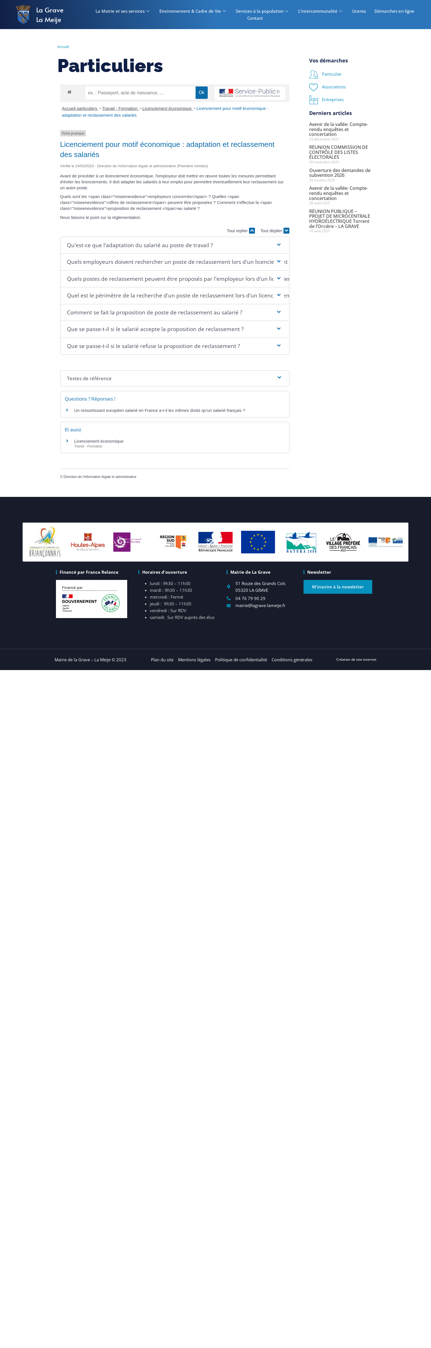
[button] (175, 245)
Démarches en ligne (394, 11)
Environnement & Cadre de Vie (193, 11)
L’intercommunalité (321, 11)
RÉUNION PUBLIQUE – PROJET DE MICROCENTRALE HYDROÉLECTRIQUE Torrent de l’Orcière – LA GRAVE (339, 218)
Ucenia (359, 11)
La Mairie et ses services (123, 11)
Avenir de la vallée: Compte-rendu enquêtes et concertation (338, 129)
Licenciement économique (167, 108)
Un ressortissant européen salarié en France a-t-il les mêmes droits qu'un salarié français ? (159, 410)
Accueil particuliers (80, 108)
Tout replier (241, 231)
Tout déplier (274, 231)
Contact (255, 18)
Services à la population (263, 11)
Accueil (63, 46)
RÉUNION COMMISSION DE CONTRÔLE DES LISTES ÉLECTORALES (338, 152)
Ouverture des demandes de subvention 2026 (340, 173)
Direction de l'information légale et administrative (100, 477)
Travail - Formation (120, 108)
